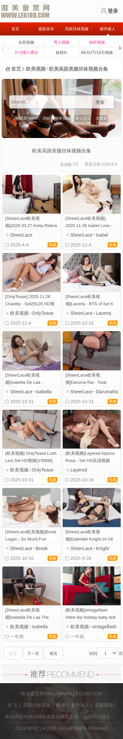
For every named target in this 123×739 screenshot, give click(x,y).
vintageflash (104, 626)
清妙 (46, 118)
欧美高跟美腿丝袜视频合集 (78, 69)
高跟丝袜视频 (77, 29)
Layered (79, 470)
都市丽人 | (81, 705)
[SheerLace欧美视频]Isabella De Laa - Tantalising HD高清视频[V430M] (27, 379)
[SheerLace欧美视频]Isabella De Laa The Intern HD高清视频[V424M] (30, 614)
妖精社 (62, 52)
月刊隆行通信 (26, 52)
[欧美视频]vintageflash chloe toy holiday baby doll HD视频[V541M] (91, 614)
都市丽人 (107, 29)
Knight (102, 548)
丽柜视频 (97, 42)
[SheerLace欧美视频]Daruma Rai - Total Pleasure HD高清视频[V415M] (86, 379)
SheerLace (21, 235)
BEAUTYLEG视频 (97, 52)
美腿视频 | (105, 705)
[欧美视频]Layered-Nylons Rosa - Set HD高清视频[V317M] (90, 457)
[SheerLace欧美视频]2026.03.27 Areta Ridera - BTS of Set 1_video (31, 222)
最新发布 (46, 29)
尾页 (53, 653)
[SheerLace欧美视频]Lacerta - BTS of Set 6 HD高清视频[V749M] (89, 301)
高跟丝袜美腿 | (38, 705)
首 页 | (14, 705)
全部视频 (26, 42)
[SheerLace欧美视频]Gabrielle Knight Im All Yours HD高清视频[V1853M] (89, 536)
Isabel (102, 235)
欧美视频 (36, 69)
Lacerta (103, 313)
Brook (42, 548)
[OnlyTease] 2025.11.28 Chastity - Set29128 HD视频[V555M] (29, 301)
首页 (15, 29)
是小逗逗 (83, 118)
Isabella (43, 391)
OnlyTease (42, 313)
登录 (113, 11)
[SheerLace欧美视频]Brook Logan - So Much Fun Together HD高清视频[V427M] (30, 536)
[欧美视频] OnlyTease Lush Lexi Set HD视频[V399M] (30, 457)
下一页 (33, 653)
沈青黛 (101, 118)
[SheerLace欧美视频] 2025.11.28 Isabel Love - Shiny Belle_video (89, 222)
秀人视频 (62, 42)
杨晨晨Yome (26, 118)
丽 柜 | (62, 705)
